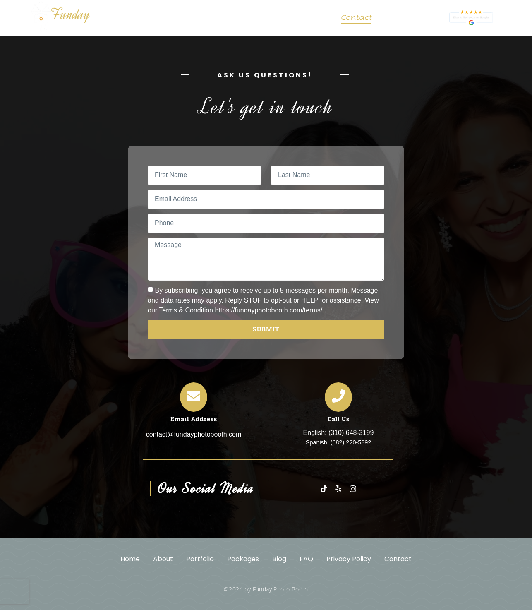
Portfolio (199, 17)
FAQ (319, 17)
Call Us (339, 419)
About (156, 17)
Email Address (193, 419)
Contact (356, 17)
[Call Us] (338, 397)
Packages (248, 17)
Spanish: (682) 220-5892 (338, 442)
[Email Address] (193, 397)
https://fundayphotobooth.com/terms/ (268, 309)
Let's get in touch (266, 107)
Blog (288, 17)
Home (119, 17)
